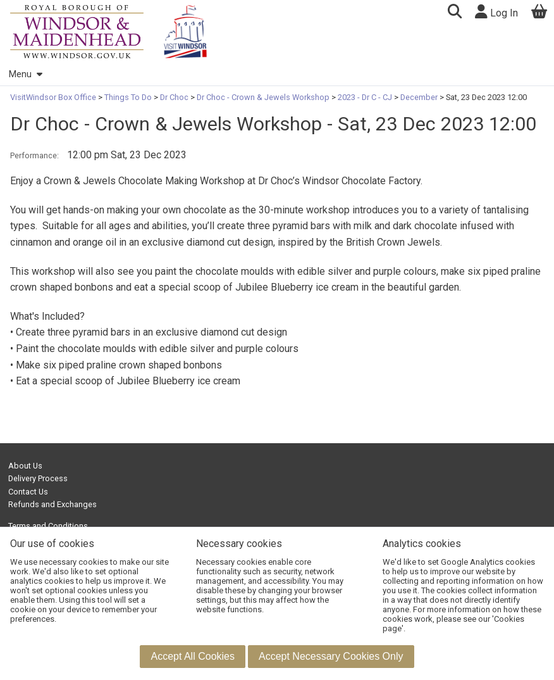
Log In (496, 11)
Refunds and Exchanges (52, 504)
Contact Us (28, 491)
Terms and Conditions (48, 526)
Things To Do (128, 97)
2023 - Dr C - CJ (365, 97)
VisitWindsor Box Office (54, 97)
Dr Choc (174, 97)
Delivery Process (38, 478)
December (419, 97)
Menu (25, 74)
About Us (25, 465)
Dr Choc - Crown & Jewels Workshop (263, 97)
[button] (454, 13)
